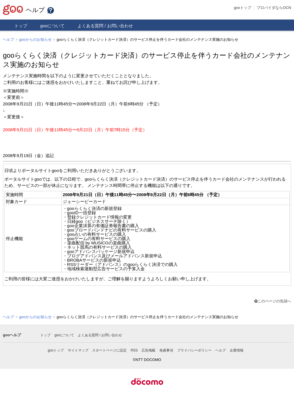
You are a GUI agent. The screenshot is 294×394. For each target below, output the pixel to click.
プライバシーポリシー (194, 350)
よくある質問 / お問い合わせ (105, 25)
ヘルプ (40, 10)
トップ (20, 25)
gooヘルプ (12, 334)
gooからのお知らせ (35, 39)
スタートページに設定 (109, 350)
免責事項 (166, 350)
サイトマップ (78, 350)
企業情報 (236, 350)
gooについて (52, 25)
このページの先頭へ (272, 301)
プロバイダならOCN (274, 7)
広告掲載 (148, 350)
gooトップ (242, 7)
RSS (134, 350)
